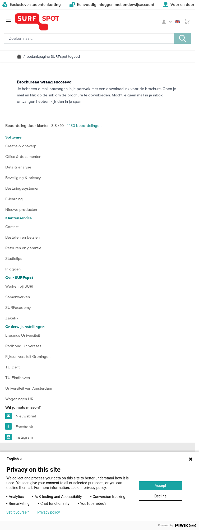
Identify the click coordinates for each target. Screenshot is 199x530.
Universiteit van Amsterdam (28, 388)
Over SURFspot (19, 278)
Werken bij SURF (19, 286)
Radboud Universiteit (23, 346)
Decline (160, 496)
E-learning (14, 199)
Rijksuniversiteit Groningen (27, 356)
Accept (160, 485)
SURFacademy (18, 307)
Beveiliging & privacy (23, 177)
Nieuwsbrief (20, 416)
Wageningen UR (19, 399)
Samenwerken (17, 297)
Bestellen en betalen (22, 237)
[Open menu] (8, 21)
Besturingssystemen (22, 188)
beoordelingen (84, 125)
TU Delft (12, 367)
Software (13, 137)
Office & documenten (23, 156)
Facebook (19, 426)
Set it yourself (17, 512)
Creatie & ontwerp (20, 146)
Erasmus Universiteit (22, 335)
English (177, 22)
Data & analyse (18, 167)
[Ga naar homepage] (37, 21)
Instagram (19, 437)
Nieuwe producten (21, 209)
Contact (11, 226)
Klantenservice (18, 218)
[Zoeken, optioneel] (89, 38)
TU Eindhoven (17, 377)
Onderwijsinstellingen (25, 327)
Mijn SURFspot (167, 22)
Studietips (13, 258)
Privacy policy (48, 512)
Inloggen (13, 269)
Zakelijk (11, 318)
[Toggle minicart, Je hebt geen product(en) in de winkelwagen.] (187, 21)
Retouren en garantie (23, 248)
